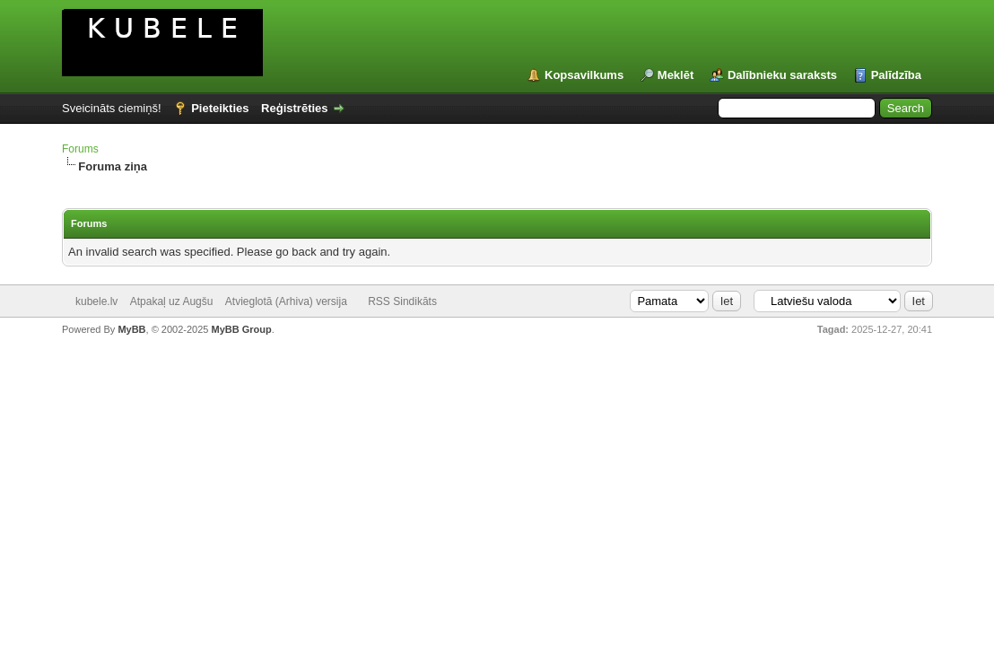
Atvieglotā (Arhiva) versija (286, 301)
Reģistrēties (294, 108)
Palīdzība (896, 75)
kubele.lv (96, 301)
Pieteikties (219, 108)
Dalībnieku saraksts (782, 75)
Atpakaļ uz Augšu (172, 301)
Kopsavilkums (584, 75)
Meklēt (675, 75)
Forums (80, 149)
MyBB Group (241, 329)
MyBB (131, 329)
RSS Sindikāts (402, 301)
